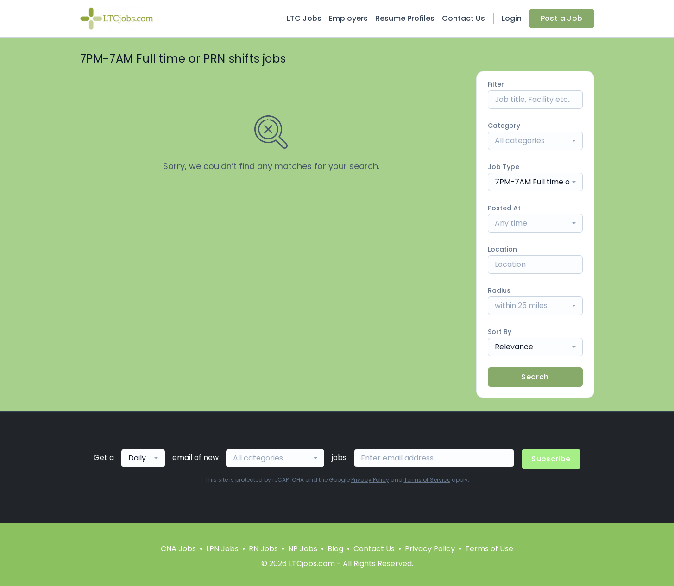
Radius (499, 290)
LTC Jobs (304, 18)
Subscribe (551, 459)
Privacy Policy (370, 480)
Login (512, 18)
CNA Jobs (178, 548)
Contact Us (463, 18)
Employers (348, 18)
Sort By (499, 331)
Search (534, 377)
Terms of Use (489, 548)
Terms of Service (427, 480)
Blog (335, 548)
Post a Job (562, 18)
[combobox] (535, 141)
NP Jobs (302, 548)
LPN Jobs (222, 548)
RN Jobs (263, 548)
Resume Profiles (405, 18)
